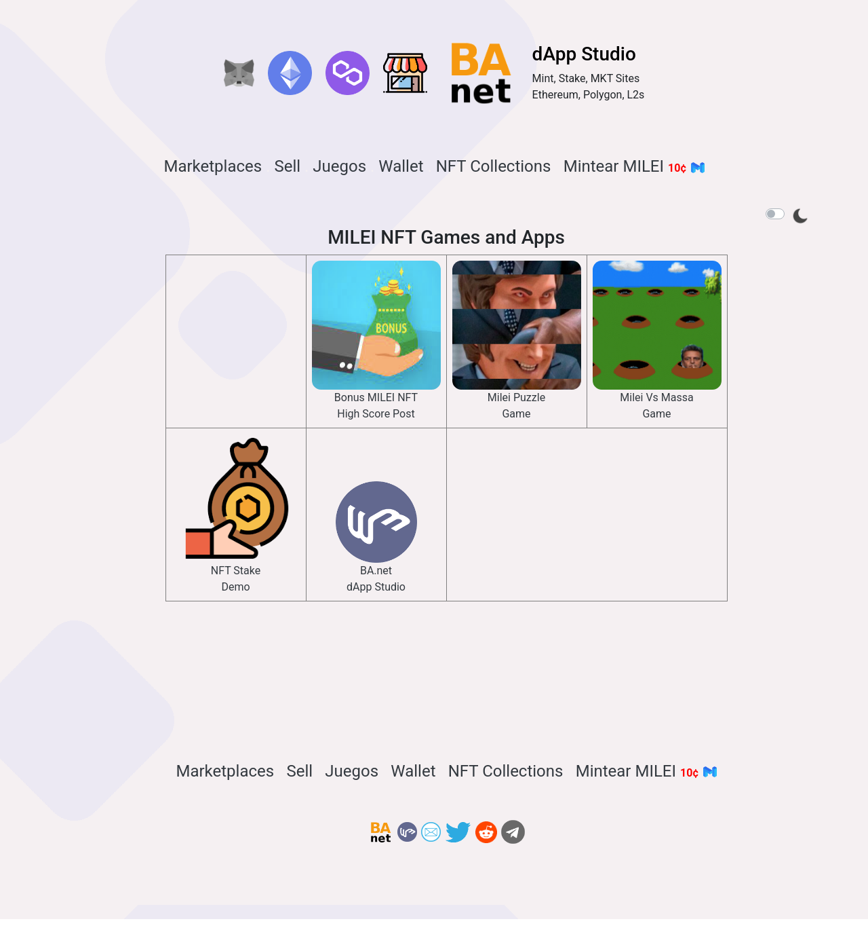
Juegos (339, 166)
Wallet (400, 166)
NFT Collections (493, 166)
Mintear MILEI (634, 166)
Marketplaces (212, 166)
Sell (287, 166)
